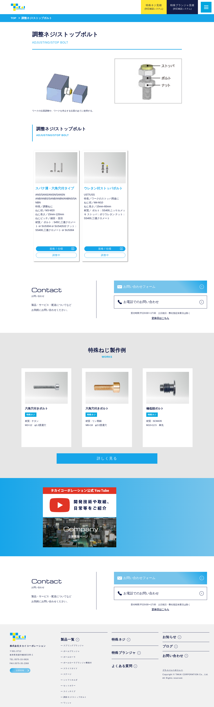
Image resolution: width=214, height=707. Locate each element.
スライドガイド (70, 634)
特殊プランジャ (124, 618)
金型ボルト (68, 674)
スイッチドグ (69, 657)
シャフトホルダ (70, 645)
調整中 (56, 255)
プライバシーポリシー (173, 636)
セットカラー (69, 651)
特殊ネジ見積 (154, 7)
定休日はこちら (160, 318)
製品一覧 (68, 605)
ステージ (67, 640)
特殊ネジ (119, 605)
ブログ (168, 612)
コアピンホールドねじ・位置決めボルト (81, 691)
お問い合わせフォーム (139, 286)
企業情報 (20, 636)
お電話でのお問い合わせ (141, 302)
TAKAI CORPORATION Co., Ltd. (192, 640)
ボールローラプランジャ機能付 (77, 628)
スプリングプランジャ (73, 611)
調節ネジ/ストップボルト (75, 663)
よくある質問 (122, 631)
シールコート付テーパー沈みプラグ (79, 686)
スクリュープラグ (71, 680)
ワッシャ (67, 668)
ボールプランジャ (71, 617)
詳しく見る (107, 459)
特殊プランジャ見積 (182, 7)
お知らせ (169, 602)
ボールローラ (69, 623)
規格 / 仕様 (56, 248)
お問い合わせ (173, 621)
